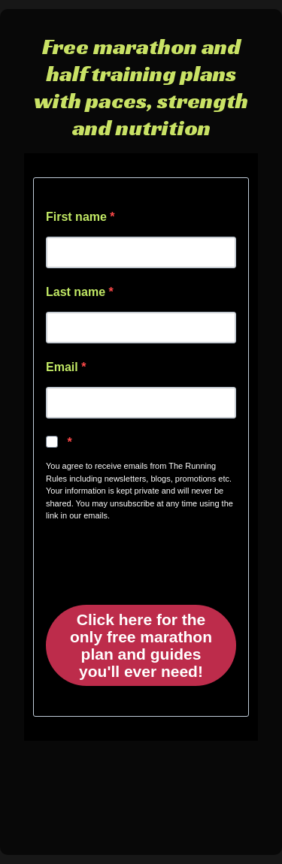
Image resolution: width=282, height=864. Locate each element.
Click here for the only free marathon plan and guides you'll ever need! (141, 645)
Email (63, 367)
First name (78, 216)
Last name (77, 291)
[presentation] (137, 557)
